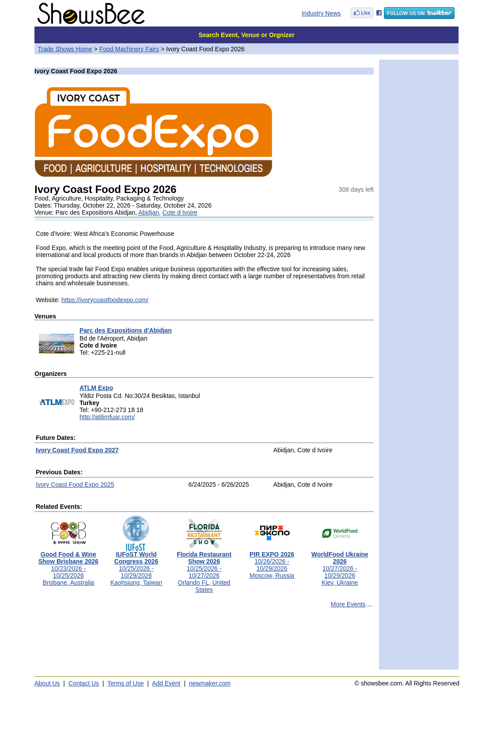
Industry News (321, 13)
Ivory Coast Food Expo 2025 (75, 484)
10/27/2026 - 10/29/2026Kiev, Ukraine (339, 565)
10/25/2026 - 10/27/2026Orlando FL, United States (204, 569)
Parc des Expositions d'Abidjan (126, 330)
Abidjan (148, 212)
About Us (47, 683)
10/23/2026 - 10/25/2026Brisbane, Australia (68, 565)
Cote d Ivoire (180, 212)
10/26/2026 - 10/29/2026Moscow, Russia (272, 562)
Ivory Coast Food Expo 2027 (77, 450)
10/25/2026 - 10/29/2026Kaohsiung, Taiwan (136, 565)
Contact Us (83, 683)
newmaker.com (210, 683)
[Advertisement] (204, 642)
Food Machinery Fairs (129, 49)
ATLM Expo (96, 387)
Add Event (166, 683)
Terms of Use (125, 683)
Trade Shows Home (65, 49)
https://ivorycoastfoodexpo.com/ (104, 299)
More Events (348, 604)
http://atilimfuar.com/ (107, 416)
